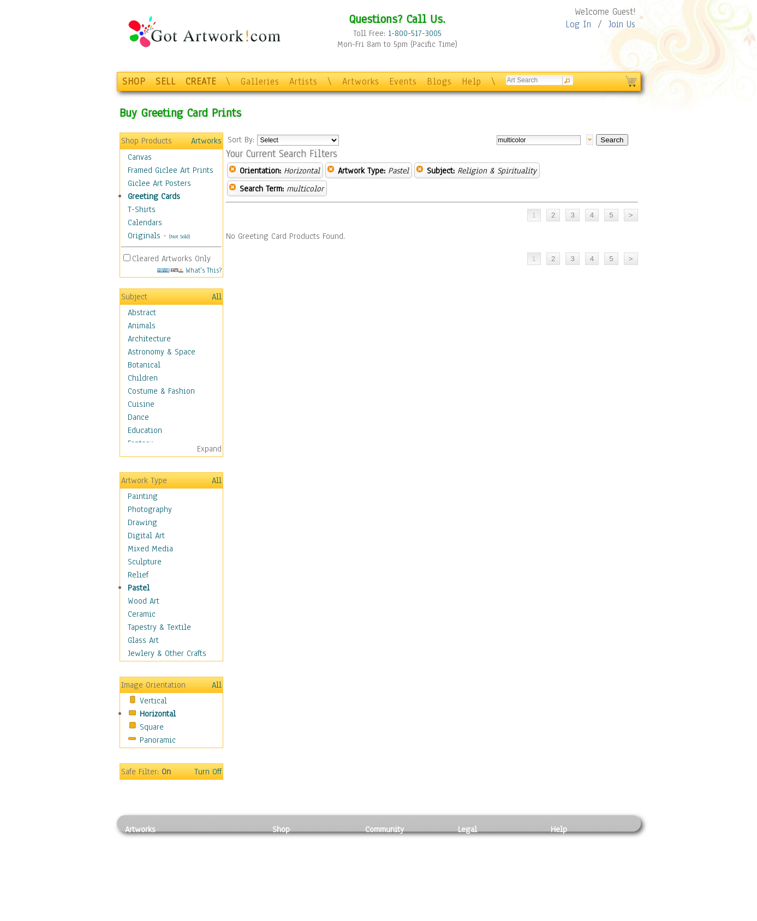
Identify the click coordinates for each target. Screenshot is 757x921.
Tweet (561, 915)
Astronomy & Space (161, 351)
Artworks (360, 81)
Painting (143, 496)
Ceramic (142, 614)
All (217, 296)
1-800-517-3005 (415, 33)
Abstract (142, 312)
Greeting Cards (154, 196)
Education (145, 430)
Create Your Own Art (307, 915)
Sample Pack (573, 853)
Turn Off (208, 771)
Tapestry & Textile (159, 627)
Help (471, 81)
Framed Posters (298, 853)
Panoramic (158, 740)
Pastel (139, 587)
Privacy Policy (482, 841)
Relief (138, 574)
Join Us (622, 24)
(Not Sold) (179, 236)
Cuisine (141, 404)
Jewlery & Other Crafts (167, 653)
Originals (144, 235)
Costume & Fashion (161, 391)
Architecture (149, 338)
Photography (150, 509)
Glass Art (143, 640)
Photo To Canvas (301, 841)
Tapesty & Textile (226, 890)
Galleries (260, 81)
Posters (285, 865)
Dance (138, 417)
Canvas (140, 157)
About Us (566, 865)
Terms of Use (480, 853)
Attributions (476, 866)
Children (143, 377)
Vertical (153, 700)
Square (152, 726)
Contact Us (569, 841)
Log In (578, 24)
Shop (281, 829)
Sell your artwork (395, 890)
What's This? (189, 270)
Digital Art (146, 535)
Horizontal (158, 713)
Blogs (439, 81)
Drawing (142, 522)
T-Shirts (142, 209)
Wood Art (143, 600)
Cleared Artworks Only (171, 258)
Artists (303, 81)
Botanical (144, 364)
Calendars (145, 222)
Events (403, 81)
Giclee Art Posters (159, 183)
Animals (142, 325)
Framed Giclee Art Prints (170, 170)
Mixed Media (150, 548)
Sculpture (145, 561)
